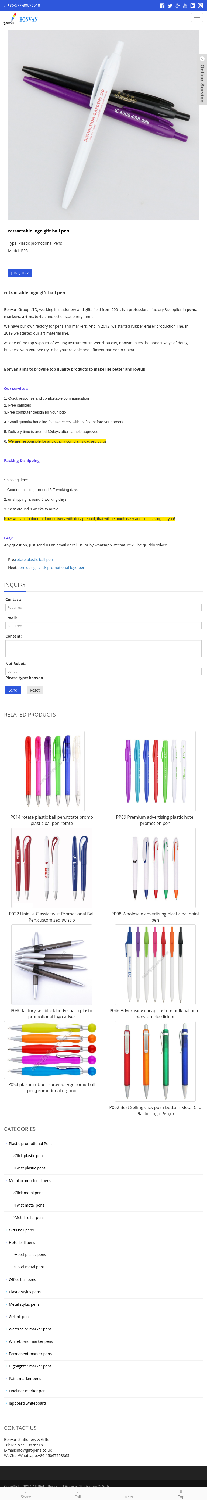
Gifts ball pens (21, 1230)
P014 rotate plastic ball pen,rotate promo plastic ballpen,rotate (52, 820)
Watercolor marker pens (30, 1328)
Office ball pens (22, 1279)
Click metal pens (27, 1192)
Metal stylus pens (24, 1304)
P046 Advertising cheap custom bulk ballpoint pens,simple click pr (155, 1014)
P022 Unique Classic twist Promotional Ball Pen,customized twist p (51, 917)
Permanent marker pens (30, 1353)
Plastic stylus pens (25, 1291)
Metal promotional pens (30, 1180)
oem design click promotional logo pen (51, 567)
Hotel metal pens (28, 1266)
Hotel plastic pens (28, 1254)
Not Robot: (15, 663)
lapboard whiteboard (27, 1403)
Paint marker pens (25, 1378)
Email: (11, 617)
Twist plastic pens (28, 1167)
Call (78, 1493)
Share (26, 1493)
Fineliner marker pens (28, 1390)
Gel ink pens (19, 1316)
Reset (35, 690)
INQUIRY (20, 272)
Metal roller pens (27, 1217)
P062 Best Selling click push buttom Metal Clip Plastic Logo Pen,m (155, 1110)
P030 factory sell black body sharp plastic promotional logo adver (52, 1014)
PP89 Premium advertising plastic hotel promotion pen (155, 820)
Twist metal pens (27, 1205)
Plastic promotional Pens (30, 1143)
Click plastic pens (27, 1155)
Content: (13, 636)
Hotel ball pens (22, 1242)
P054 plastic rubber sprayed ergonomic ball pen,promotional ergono (51, 1088)
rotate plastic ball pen (34, 559)
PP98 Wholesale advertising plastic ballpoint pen (155, 917)
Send (13, 690)
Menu (129, 1493)
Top (181, 1493)
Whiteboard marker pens (31, 1341)
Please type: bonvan (24, 677)
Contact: (13, 599)
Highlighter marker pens (30, 1366)
